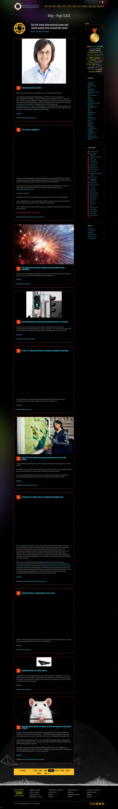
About (46, 6)
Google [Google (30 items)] (87, 58)
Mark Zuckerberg (92, 95)
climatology (91, 126)
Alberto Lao (93, 191)
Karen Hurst (93, 171)
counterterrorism (92, 133)
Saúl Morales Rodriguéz (93, 154)
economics (36, 217)
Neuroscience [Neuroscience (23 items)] (101, 64)
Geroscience (91, 228)
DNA (89, 87)
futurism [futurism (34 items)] (101, 56)
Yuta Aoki (92, 186)
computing (28, 339)
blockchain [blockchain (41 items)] (101, 52)
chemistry (90, 125)
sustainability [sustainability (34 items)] (93, 69)
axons (57, 747)
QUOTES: (88, 797)
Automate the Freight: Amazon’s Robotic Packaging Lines (42, 497)
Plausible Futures (92, 236)
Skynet (89, 93)
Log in (34, 31)
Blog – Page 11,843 (59, 16)
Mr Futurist (90, 232)
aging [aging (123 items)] (88, 46)
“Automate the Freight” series (29, 545)
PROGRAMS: (89, 795)
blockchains (91, 122)
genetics (28, 118)
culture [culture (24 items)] (100, 54)
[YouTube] (100, 803)
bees (89, 109)
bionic (89, 115)
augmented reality (92, 106)
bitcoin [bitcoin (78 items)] (96, 52)
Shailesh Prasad (94, 163)
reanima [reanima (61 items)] (93, 66)
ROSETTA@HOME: (33, 797)
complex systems (92, 128)
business (90, 123)
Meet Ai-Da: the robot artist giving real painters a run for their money (43, 458)
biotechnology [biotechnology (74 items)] (90, 52)
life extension (33, 118)
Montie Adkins (94, 211)
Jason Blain (93, 209)
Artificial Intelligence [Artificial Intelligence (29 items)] (92, 48)
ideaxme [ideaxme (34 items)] (88, 60)
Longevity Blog (92, 230)
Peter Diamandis (92, 86)
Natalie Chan (93, 199)
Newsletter (84, 6)
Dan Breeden (93, 161)
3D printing (91, 83)
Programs (59, 6)
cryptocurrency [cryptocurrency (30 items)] (96, 54)
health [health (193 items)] (91, 58)
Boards (54, 6)
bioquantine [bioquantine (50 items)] (98, 48)
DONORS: (69, 792)
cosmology (28, 284)
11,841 (40, 770)
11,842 (45, 770)
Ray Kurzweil (91, 89)
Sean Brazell (93, 197)
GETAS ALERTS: (90, 790)
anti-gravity (91, 100)
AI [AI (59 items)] (91, 46)
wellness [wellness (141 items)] (99, 72)
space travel (28, 690)
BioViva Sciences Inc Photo (31, 87)
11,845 (62, 770)
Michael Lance (94, 207)
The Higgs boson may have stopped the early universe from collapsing (43, 268)
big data (90, 111)
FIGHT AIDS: (32, 795)
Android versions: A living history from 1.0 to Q (38, 593)
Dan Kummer (93, 177)
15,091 (39, 773)
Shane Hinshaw (94, 193)
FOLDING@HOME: (71, 795)
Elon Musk (90, 90)
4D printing (91, 84)
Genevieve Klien (23, 410)
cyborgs (90, 139)
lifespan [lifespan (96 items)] (89, 64)
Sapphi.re (37, 804)
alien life (90, 98)
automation (91, 108)
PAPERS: (50, 797)
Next (46, 773)
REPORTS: (51, 795)
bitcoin (89, 120)
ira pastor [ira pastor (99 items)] (90, 62)
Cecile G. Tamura (94, 184)
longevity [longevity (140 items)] (94, 64)
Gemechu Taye (94, 167)
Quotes (90, 6)
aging (89, 97)
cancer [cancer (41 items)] (92, 54)
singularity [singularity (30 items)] (101, 68)
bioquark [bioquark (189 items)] (92, 50)
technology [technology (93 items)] (99, 70)
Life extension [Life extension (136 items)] (98, 62)
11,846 (67, 770)
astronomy (90, 104)
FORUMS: (69, 797)
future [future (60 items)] (98, 56)
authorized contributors (43, 31)
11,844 (57, 770)
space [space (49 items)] (89, 69)
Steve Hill (92, 201)
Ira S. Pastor (93, 213)
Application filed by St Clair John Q (34, 670)
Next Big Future (92, 234)
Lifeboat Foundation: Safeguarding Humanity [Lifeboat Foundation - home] (26, 6)
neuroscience (41, 760)
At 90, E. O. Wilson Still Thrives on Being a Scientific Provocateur (45, 350)
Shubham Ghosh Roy (95, 157)
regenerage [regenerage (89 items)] (98, 66)
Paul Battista (22, 118)
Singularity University (93, 92)
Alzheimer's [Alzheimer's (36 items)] (94, 46)
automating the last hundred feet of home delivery (55, 565)
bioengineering (91, 112)
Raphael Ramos (94, 195)
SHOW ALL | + (90, 217)
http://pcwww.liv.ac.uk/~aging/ (26, 106)
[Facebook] (91, 803)
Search (102, 27)
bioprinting (90, 117)
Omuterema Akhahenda (93, 179)
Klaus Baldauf (93, 182)
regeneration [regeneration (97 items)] (90, 68)
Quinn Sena (22, 284)
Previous (23, 770)
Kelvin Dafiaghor (94, 169)
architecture (91, 101)
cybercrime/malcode (93, 137)
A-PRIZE (69, 6)
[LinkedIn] (97, 803)
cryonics (90, 134)
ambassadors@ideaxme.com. (25, 189)
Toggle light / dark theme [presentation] (103, 2)
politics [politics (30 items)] (89, 66)
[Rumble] (103, 803)
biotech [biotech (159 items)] (98, 50)
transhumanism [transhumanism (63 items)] (92, 72)
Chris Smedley (94, 215)
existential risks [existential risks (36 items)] (90, 56)
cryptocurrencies (92, 136)
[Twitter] (94, 803)
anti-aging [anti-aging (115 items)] (100, 46)
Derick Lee (92, 188)
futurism (29, 410)
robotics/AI (35, 485)
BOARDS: (88, 792)
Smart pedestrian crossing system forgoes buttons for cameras (44, 321)
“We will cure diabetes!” (30, 129)
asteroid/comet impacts (94, 103)
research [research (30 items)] (96, 68)
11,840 (35, 770)
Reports (64, 6)
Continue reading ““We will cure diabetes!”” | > (29, 213)
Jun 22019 (18, 88)
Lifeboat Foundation (23, 804)
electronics (33, 339)
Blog (50, 6)
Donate (74, 6)
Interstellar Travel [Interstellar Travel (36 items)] (100, 60)
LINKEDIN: (70, 790)
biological (90, 114)
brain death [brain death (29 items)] (89, 54)
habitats (39, 581)
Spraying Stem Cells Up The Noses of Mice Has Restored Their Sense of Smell (46, 727)
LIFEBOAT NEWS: (52, 790)
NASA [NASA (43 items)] (99, 64)
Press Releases (100, 6)
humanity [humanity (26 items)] (102, 58)
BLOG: (50, 792)
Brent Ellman (93, 203)
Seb (91, 205)
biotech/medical (30, 217)
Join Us (79, 6)
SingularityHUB (92, 238)
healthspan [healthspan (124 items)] (97, 58)
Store (94, 6)
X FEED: (31, 792)
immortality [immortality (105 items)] (93, 60)
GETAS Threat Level (19, 793)
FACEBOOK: (32, 790)
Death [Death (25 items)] (102, 54)
